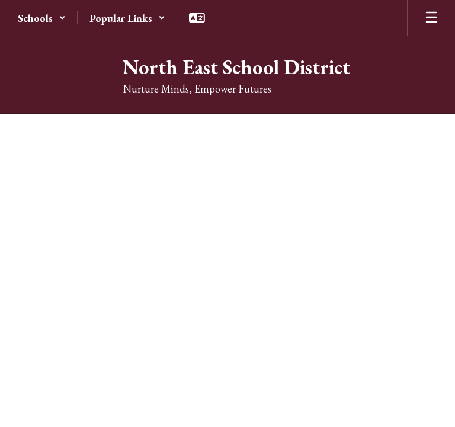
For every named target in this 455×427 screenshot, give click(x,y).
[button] (42, 18)
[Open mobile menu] (431, 18)
